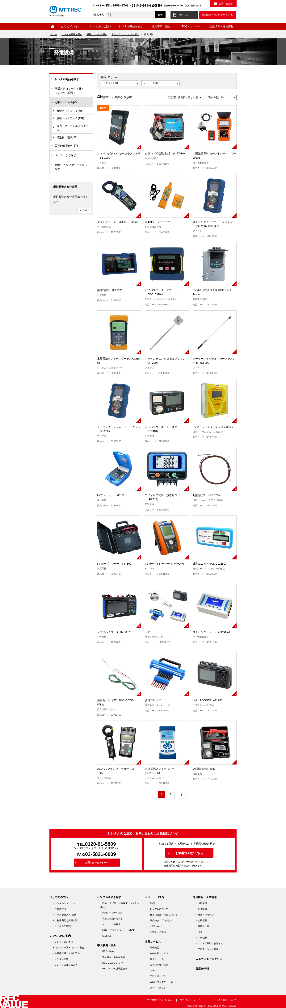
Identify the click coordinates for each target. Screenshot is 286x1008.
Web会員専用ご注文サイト (216, 15)
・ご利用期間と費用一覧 (65, 920)
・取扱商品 (105, 935)
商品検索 (98, 14)
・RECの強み (107, 951)
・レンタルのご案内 (62, 942)
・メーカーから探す (110, 924)
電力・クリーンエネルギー (125, 34)
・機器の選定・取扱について (163, 914)
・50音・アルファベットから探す (117, 930)
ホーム (52, 26)
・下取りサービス (157, 976)
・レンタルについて (158, 909)
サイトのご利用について (224, 1000)
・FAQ (151, 903)
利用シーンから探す (96, 34)
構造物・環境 (67, 137)
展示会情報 (202, 968)
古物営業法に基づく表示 (160, 1000)
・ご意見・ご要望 (157, 932)
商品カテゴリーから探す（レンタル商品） (69, 90)
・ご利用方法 (59, 909)
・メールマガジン (157, 987)
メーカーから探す (65, 155)
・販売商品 (153, 947)
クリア (85, 210)
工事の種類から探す (67, 145)
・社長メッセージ (205, 914)
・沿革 (199, 932)
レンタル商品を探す (131, 26)
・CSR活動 (201, 937)
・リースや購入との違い (65, 914)
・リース (152, 970)
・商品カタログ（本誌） (160, 920)
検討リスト (184, 15)
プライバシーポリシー (191, 1000)
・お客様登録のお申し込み (66, 953)
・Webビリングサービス (160, 982)
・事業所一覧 (202, 926)
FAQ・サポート (191, 26)
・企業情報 (201, 909)
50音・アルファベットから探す (71, 166)
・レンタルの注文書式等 (65, 964)
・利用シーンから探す (111, 912)
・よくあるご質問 (61, 926)
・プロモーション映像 (207, 949)
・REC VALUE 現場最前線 (113, 968)
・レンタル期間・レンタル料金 (68, 947)
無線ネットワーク (70, 118)
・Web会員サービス (158, 953)
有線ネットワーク (70, 110)
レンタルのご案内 (100, 26)
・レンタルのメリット (63, 903)
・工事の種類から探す (111, 918)
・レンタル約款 (60, 959)
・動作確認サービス (158, 964)
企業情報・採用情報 (221, 26)
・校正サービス (156, 959)
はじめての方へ (70, 26)
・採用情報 (201, 903)
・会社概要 (201, 920)
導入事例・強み (161, 26)
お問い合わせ (226, 3)
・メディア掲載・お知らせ (209, 943)
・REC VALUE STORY (112, 963)
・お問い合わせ (156, 926)
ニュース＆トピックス (209, 958)
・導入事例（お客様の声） (114, 957)
